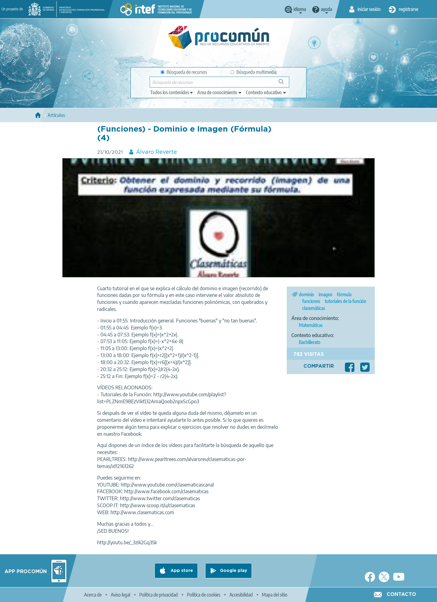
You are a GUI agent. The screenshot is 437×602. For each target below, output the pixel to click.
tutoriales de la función (345, 301)
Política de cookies (203, 595)
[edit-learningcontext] (266, 92)
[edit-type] (171, 92)
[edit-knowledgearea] (219, 92)
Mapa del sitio (274, 595)
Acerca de (93, 595)
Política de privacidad (158, 595)
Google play (233, 571)
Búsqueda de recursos (184, 72)
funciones (311, 301)
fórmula (344, 294)
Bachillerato (309, 342)
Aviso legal (120, 595)
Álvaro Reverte (156, 152)
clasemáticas (313, 308)
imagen (325, 294)
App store (181, 571)
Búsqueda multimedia (253, 72)
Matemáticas (311, 325)
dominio (306, 294)
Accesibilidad (241, 595)
